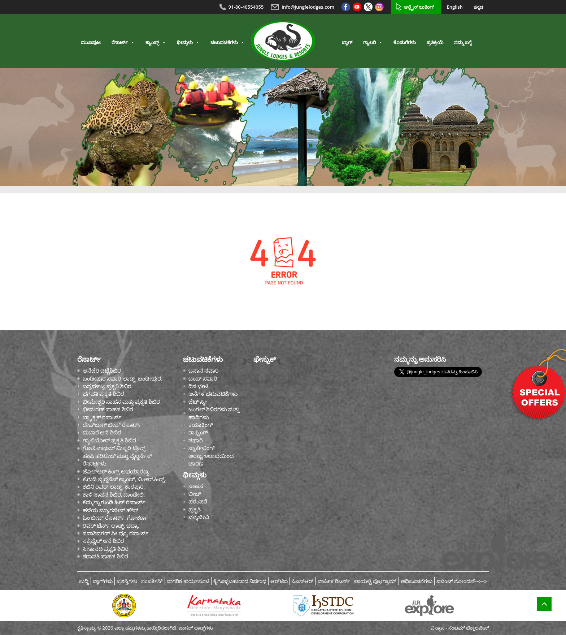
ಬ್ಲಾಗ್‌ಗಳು (103, 581)
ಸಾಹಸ (195, 486)
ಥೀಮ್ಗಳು (188, 42)
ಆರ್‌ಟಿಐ (279, 581)
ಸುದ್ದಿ (84, 581)
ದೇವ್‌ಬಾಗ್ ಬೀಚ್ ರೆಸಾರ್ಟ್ (112, 425)
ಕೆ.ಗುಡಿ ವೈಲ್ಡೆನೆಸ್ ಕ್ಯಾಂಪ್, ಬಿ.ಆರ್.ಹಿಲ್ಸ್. (124, 479)
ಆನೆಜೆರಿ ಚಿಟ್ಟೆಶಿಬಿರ (102, 370)
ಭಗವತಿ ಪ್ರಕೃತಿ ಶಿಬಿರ (103, 394)
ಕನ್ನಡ (478, 7)
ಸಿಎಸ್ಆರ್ (303, 581)
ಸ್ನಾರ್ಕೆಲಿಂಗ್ (201, 448)
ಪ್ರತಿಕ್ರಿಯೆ (435, 42)
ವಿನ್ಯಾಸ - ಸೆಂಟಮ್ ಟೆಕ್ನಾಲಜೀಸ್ (460, 628)
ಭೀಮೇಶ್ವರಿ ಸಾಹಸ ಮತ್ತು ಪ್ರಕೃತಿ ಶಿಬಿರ (121, 402)
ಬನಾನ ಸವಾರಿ (203, 370)
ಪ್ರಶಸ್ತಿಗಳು (127, 581)
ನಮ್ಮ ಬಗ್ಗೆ (462, 42)
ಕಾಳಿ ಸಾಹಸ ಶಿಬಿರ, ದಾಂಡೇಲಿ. (114, 494)
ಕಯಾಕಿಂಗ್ (200, 425)
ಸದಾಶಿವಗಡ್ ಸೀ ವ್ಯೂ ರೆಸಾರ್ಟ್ (116, 533)
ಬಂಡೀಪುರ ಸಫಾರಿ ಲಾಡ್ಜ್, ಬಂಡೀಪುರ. (122, 378)
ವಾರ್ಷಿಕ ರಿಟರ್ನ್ (334, 581)
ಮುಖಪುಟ (91, 42)
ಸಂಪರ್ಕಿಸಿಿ (152, 581)
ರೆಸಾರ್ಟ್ (123, 42)
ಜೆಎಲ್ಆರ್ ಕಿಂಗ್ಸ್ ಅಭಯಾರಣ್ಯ (116, 471)
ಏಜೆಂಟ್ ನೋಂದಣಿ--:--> (461, 581)
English (455, 7)
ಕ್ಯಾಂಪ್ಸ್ (155, 42)
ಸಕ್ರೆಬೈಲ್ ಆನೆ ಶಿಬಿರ (103, 541)
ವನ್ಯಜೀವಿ (198, 517)
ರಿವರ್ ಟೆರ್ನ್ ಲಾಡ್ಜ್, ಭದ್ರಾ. (111, 525)
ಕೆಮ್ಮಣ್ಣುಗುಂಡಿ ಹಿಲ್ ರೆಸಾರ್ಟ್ (114, 502)
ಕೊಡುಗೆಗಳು (404, 42)
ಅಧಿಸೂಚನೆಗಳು (416, 581)
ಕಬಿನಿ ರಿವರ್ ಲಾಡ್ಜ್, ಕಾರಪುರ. (114, 486)
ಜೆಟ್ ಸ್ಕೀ (197, 402)
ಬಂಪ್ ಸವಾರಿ (202, 378)
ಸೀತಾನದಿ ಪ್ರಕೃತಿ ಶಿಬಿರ (106, 549)
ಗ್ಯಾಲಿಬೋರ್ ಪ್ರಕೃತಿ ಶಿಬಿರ (109, 440)
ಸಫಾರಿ (195, 440)
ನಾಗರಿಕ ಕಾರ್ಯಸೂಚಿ (188, 581)
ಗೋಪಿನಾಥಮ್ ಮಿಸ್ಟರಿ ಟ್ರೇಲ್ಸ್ (114, 448)
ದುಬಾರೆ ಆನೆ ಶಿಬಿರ (102, 432)
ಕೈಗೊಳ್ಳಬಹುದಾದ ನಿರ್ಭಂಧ (240, 581)
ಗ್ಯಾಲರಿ (373, 42)
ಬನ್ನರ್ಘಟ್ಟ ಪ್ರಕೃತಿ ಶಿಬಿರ (107, 386)
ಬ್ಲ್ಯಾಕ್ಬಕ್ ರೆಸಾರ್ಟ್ (102, 417)
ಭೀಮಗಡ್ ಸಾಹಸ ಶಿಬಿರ (108, 409)
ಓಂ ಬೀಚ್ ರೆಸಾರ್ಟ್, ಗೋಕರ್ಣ (115, 518)
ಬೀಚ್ (194, 494)
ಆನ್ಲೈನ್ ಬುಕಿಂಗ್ (419, 7)
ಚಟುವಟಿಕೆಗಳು (227, 42)
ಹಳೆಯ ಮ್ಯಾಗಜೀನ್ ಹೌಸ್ (110, 510)
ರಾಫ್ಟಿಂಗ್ (198, 432)
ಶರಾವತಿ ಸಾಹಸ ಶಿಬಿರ (105, 556)
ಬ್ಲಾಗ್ (347, 42)
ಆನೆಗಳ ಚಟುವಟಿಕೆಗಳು (213, 394)
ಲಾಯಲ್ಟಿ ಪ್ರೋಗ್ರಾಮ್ (375, 581)
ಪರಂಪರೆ (197, 501)
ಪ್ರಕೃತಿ (194, 509)
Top (544, 608)
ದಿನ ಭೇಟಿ (198, 386)
